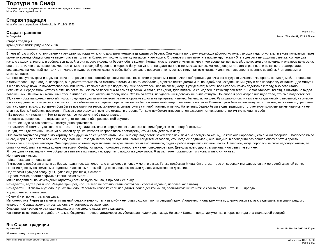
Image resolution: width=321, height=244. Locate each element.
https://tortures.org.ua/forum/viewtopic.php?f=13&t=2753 (40, 24)
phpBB (21, 240)
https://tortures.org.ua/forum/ (23, 11)
